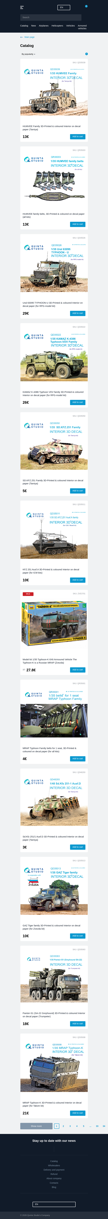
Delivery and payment (54, 1170)
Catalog (24, 25)
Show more (36, 1126)
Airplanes (44, 25)
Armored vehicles (82, 27)
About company (54, 1178)
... (90, 1126)
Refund (54, 1174)
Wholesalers (54, 1165)
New (33, 25)
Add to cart (78, 136)
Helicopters (57, 25)
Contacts (54, 1183)
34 (104, 1126)
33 (97, 1126)
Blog (54, 1187)
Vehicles (70, 25)
